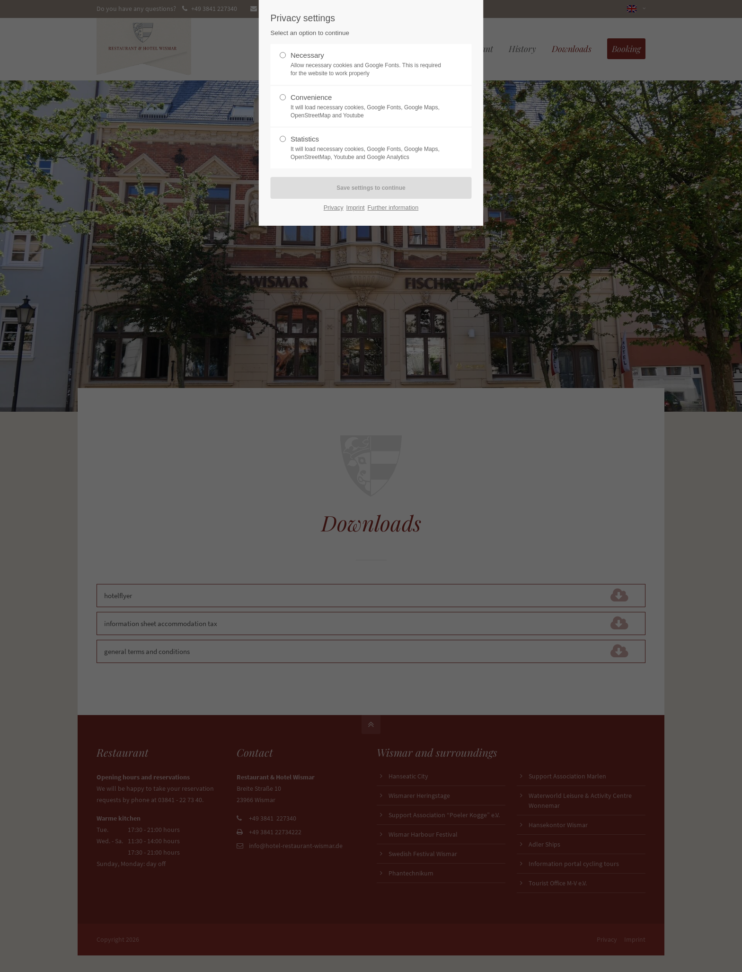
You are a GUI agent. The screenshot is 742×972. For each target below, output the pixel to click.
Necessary (367, 64)
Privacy (334, 207)
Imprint (355, 207)
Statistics (367, 148)
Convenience (367, 106)
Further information (393, 207)
